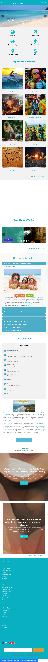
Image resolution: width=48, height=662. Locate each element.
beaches (38, 423)
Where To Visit (5, 618)
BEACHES (12, 91)
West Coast (6, 414)
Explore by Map (13, 54)
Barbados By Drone (6, 591)
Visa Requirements (6, 574)
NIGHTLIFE (35, 170)
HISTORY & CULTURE (35, 118)
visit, (9, 423)
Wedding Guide (5, 604)
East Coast (36, 415)
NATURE (12, 144)
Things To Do (35, 45)
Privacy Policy (39, 654)
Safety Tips (4, 625)
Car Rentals (4, 623)
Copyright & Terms (31, 654)
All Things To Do (5, 616)
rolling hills (10, 424)
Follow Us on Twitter (6, 635)
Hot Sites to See (6, 614)
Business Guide (5, 595)
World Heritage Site (6, 570)
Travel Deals (29, 295)
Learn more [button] (34, 660)
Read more (24, 483)
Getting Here (5, 572)
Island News (4, 627)
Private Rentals (5, 621)
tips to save (27, 305)
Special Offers (5, 610)
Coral (38, 414)
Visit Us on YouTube (6, 638)
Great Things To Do (6, 612)
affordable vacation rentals (37, 303)
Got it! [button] (43, 660)
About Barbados (6, 564)
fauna (10, 426)
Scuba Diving (25, 415)
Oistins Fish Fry (28, 302)
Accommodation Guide (7, 587)
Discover (12, 35)
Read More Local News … (37, 555)
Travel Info (35, 35)
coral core (19, 426)
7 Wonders (4, 566)
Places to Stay (12, 45)
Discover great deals (37, 299)
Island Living (5, 578)
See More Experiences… (38, 176)
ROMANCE (13, 170)
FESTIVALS (35, 91)
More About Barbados (24, 440)
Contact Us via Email (6, 640)
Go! (38, 650)
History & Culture (6, 568)
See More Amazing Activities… (36, 248)
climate (9, 420)
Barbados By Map (6, 589)
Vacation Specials (20, 295)
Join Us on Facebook (7, 633)
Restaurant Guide (6, 597)
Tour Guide (4, 599)
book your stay (34, 300)
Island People (5, 576)
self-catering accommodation (20, 303)
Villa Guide (4, 601)
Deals (35, 54)
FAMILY (35, 144)
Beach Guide (5, 593)
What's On (4, 580)
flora (6, 426)
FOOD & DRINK (12, 118)
